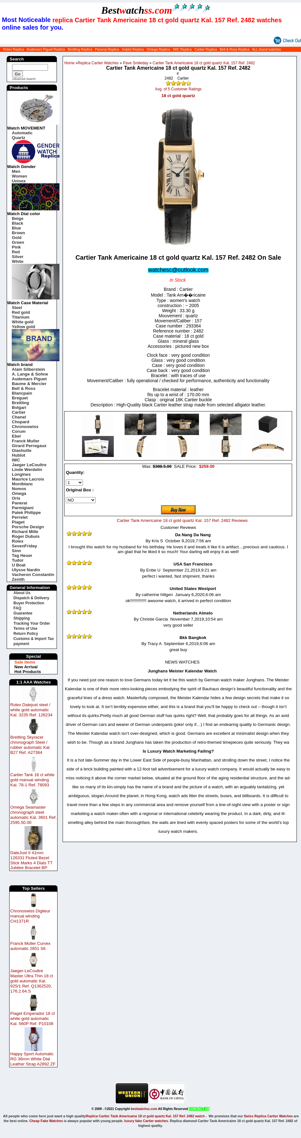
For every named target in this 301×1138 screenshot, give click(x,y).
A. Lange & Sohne (30, 374)
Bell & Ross (23, 388)
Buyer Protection (28, 603)
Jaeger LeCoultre (29, 464)
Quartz (18, 137)
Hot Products (27, 671)
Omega (19, 493)
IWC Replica (182, 49)
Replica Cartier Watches (98, 63)
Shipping (21, 618)
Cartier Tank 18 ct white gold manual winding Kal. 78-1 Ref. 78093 (32, 779)
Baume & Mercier (29, 383)
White (17, 261)
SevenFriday (24, 546)
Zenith (18, 579)
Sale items (24, 662)
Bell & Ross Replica (235, 49)
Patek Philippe (26, 512)
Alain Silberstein (28, 369)
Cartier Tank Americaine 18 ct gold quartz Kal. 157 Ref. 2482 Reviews (182, 520)
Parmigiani (22, 507)
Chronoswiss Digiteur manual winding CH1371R (30, 916)
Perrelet (20, 517)
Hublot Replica (133, 49)
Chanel (19, 417)
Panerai (19, 503)
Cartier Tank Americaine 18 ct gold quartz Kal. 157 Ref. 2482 (204, 63)
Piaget (18, 522)
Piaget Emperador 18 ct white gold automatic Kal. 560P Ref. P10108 (32, 1018)
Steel (17, 307)
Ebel (16, 436)
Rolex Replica (13, 49)
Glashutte (21, 450)
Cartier (18, 412)
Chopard (20, 421)
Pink (16, 247)
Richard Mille (25, 531)
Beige (17, 218)
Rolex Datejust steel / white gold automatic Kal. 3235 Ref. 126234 (31, 709)
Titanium (20, 317)
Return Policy (25, 633)
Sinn (16, 550)
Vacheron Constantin (33, 574)
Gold (16, 237)
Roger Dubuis (25, 536)
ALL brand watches (266, 49)
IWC (16, 460)
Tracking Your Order (31, 623)
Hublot (18, 455)
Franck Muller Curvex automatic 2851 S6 (30, 946)
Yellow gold (23, 326)
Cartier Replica (206, 49)
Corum (18, 431)
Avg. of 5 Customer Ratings (178, 89)
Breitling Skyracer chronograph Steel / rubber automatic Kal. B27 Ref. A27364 (30, 745)
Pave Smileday (135, 63)
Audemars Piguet (29, 378)
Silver (17, 256)
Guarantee (22, 613)
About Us (21, 593)
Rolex (17, 541)
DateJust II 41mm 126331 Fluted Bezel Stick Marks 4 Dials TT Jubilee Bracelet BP (31, 860)
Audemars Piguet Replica (46, 49)
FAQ (17, 608)
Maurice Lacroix (28, 479)
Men (16, 171)
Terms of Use (25, 628)
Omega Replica (158, 49)
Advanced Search (24, 79)
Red (16, 251)
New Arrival (26, 666)
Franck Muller (25, 441)
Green (18, 242)
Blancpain (22, 393)
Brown (18, 232)
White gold (22, 322)
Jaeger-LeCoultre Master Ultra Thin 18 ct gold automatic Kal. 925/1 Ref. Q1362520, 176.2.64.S (31, 981)
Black (17, 223)
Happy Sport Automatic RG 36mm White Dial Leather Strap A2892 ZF (32, 1058)
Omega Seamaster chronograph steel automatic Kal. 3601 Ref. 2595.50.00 (33, 815)
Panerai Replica (107, 49)
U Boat (18, 565)
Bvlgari (19, 407)
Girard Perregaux (29, 445)
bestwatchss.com (144, 1109)
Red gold (21, 312)
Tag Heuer (22, 555)
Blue (16, 228)
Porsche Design (28, 526)
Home (69, 63)
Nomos (19, 488)
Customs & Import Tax (33, 638)
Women (19, 176)
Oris (16, 498)
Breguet (20, 398)
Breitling (20, 402)
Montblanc (22, 483)
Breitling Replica (80, 49)
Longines (21, 474)
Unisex (19, 181)
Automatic (22, 132)
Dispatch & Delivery (31, 598)
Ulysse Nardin (26, 569)
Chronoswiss (25, 426)
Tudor (18, 560)
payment (21, 644)
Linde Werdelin (27, 469)
